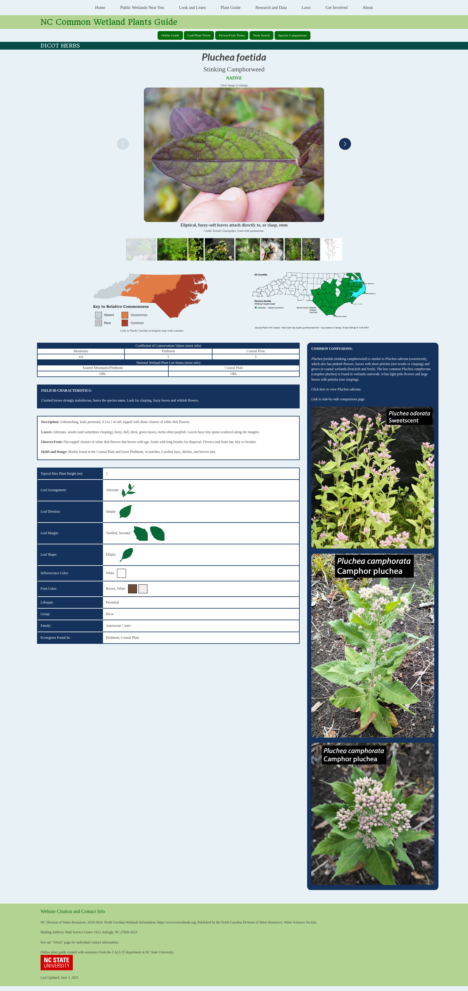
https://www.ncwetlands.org (176, 922)
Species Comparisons (292, 35)
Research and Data (271, 7)
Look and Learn (192, 7)
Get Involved (336, 7)
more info (193, 345)
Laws (306, 7)
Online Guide (170, 35)
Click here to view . (336, 389)
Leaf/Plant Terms (198, 35)
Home (100, 7)
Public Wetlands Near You (142, 7)
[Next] (345, 145)
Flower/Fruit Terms (232, 35)
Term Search (261, 35)
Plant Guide (231, 7)
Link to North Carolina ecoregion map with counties (151, 330)
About (368, 7)
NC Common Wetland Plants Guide (109, 22)
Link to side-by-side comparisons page (337, 399)
